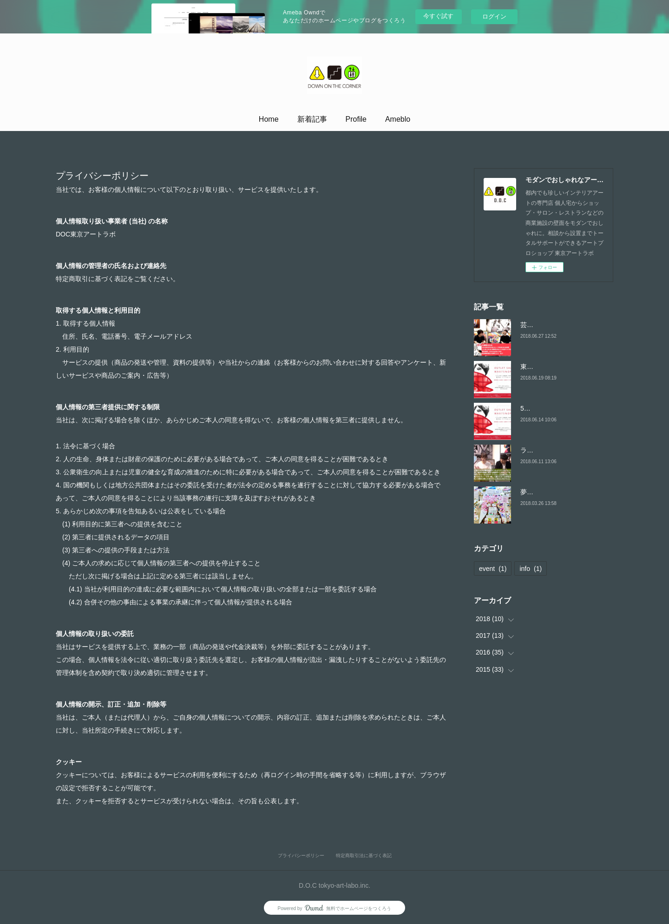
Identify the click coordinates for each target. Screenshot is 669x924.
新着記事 (312, 119)
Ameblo (397, 119)
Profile (356, 119)
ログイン (494, 16)
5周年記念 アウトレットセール (565, 408)
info (530, 568)
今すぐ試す (438, 16)
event (492, 568)
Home (269, 119)
